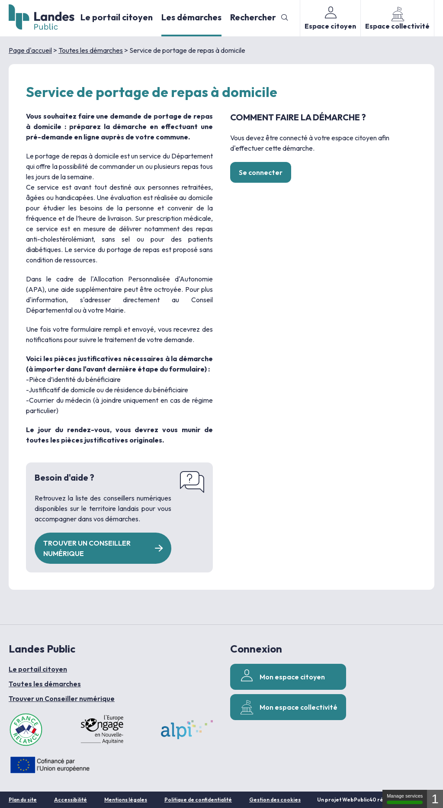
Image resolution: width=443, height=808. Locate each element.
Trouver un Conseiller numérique (62, 698)
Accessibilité (70, 799)
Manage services (405, 798)
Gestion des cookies (275, 799)
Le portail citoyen (116, 17)
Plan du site (23, 799)
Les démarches (191, 17)
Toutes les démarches (90, 50)
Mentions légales (125, 799)
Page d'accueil (30, 50)
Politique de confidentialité (198, 799)
